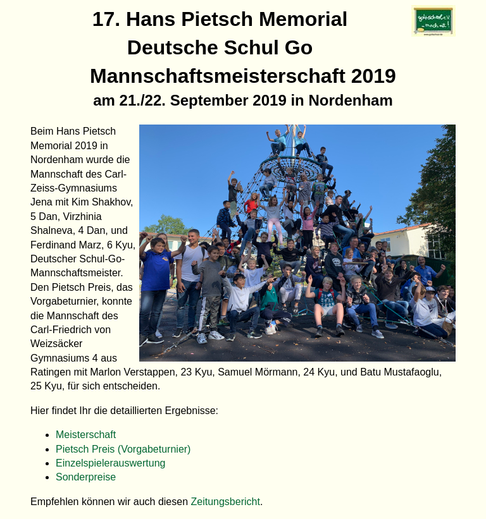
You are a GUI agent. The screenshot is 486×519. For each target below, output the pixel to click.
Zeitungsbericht (225, 501)
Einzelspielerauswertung (110, 463)
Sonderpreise (86, 477)
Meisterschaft (86, 434)
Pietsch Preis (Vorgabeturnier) (123, 449)
